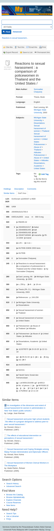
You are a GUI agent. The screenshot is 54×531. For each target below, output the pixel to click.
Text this (20, 47)
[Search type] (27, 27)
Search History (12, 483)
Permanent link (43, 52)
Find (6, 32)
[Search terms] (27, 22)
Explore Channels (13, 500)
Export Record (12, 52)
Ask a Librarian (12, 516)
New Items (10, 505)
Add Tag (43, 174)
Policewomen (39, 144)
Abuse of (37, 147)
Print (44, 47)
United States (39, 168)
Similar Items (9, 193)
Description (19, 189)
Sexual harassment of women (40, 128)
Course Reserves (13, 502)
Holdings (7, 189)
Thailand (45, 131)
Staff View (22, 193)
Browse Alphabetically (15, 497)
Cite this (9, 47)
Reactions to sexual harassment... (15, 38)
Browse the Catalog (14, 495)
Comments (31, 189)
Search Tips (11, 513)
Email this (33, 47)
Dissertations (39, 123)
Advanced (17, 32)
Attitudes (37, 152)
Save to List (27, 52)
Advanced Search (13, 486)
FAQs (8, 519)
